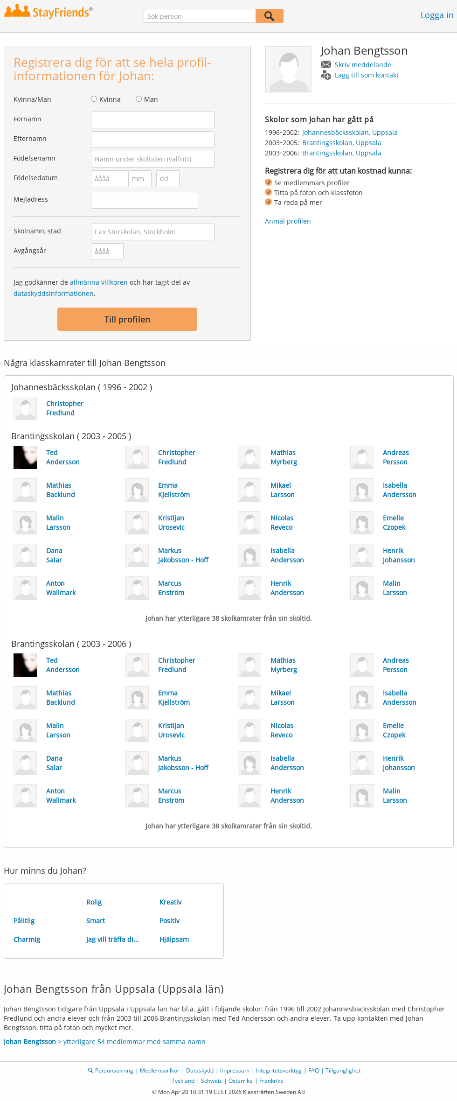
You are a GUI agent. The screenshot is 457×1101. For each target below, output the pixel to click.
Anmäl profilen (288, 221)
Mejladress (31, 199)
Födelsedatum (36, 177)
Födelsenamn (34, 158)
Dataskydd (200, 1070)
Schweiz (211, 1081)
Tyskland (183, 1081)
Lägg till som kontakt (367, 74)
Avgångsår (30, 250)
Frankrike (271, 1081)
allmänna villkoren (99, 282)
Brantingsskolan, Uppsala (341, 142)
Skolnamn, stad (37, 230)
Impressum (234, 1070)
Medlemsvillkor (160, 1070)
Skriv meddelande (363, 64)
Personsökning (114, 1070)
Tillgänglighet (342, 1070)
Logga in (437, 15)
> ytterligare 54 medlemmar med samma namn (105, 1041)
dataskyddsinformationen (54, 293)
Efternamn (30, 138)
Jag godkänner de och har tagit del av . (102, 288)
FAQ (313, 1070)
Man (151, 99)
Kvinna (110, 99)
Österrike (240, 1081)
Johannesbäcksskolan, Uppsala (350, 132)
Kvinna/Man (32, 99)
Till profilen (127, 319)
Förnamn (28, 118)
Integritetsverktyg (279, 1070)
